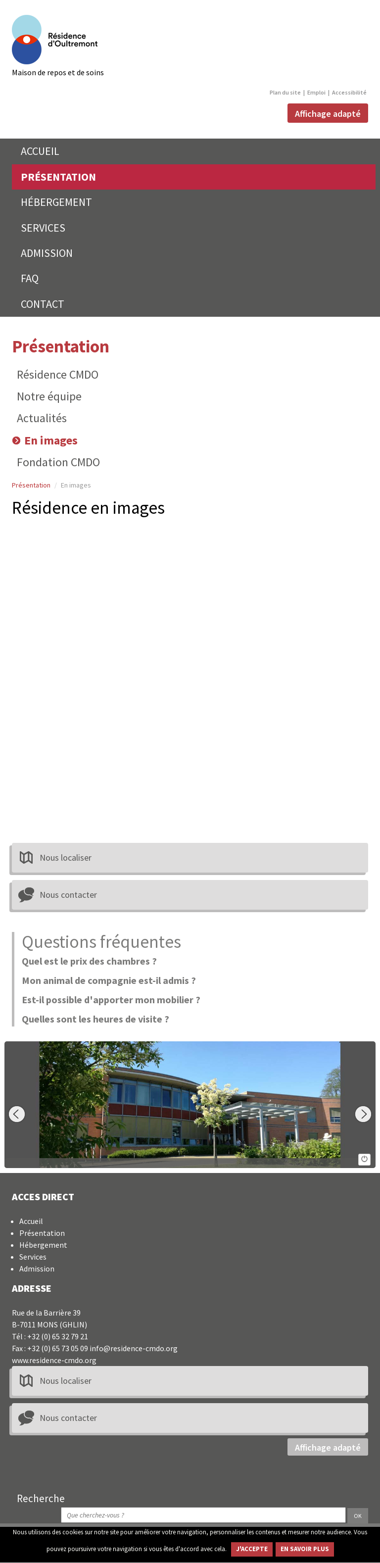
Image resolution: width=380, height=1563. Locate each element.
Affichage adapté (328, 114)
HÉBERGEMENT (56, 202)
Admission (36, 1268)
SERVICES (43, 228)
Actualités (42, 418)
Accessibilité (349, 92)
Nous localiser (66, 857)
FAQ (30, 278)
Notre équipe (49, 396)
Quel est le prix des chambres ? (89, 961)
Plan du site (285, 92)
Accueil (31, 1221)
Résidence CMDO (57, 374)
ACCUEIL (40, 151)
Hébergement (43, 1245)
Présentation (60, 346)
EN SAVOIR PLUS (305, 1549)
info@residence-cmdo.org (134, 1348)
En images (51, 440)
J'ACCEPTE (252, 1549)
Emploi (316, 92)
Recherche (41, 1498)
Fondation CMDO (58, 462)
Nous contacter (68, 894)
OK (358, 1515)
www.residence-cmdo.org (54, 1360)
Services (33, 1257)
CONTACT (42, 304)
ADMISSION (47, 253)
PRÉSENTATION (58, 177)
